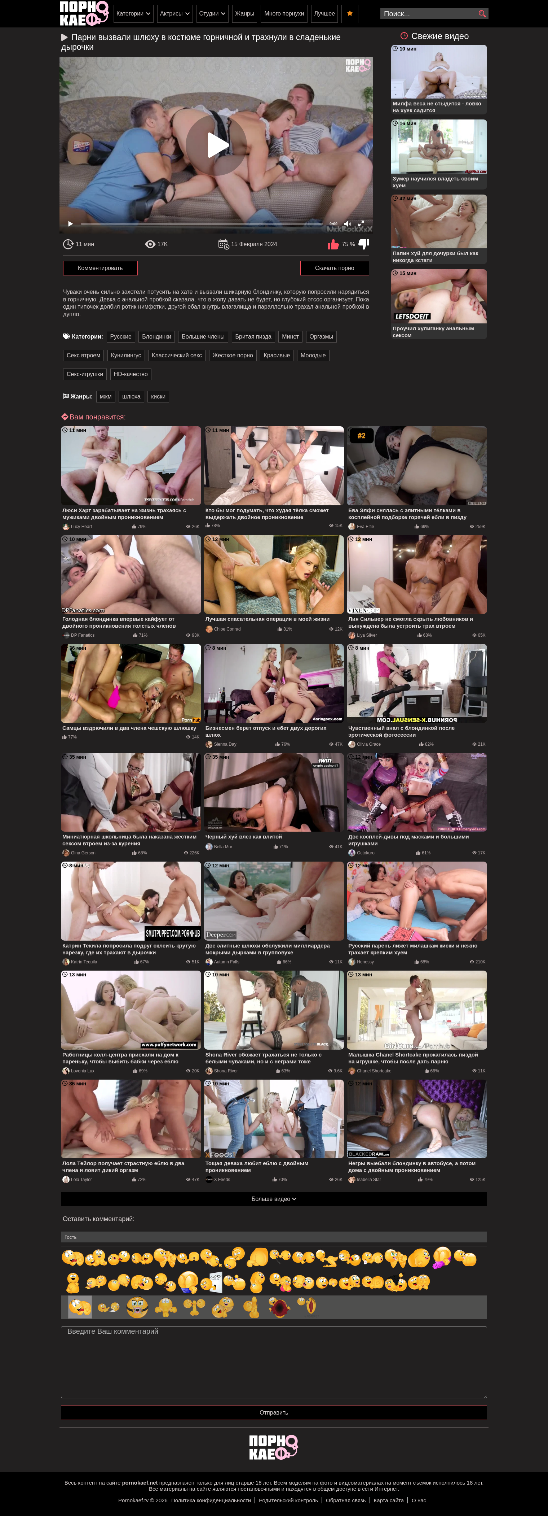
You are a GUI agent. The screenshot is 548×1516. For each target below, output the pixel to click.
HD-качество (131, 374)
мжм (106, 396)
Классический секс (177, 355)
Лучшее (324, 13)
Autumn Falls (222, 962)
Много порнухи (284, 13)
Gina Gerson (79, 853)
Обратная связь (346, 1500)
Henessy (361, 962)
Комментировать (100, 268)
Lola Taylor (77, 1179)
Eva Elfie (361, 526)
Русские (121, 337)
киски (158, 396)
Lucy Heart (77, 526)
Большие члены (203, 337)
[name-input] (274, 1237)
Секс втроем (83, 355)
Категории (129, 13)
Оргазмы (321, 337)
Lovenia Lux (78, 1071)
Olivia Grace (364, 744)
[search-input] (434, 13)
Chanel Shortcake (369, 1071)
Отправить (274, 1413)
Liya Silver (362, 635)
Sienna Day (221, 744)
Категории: (87, 337)
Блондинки (156, 337)
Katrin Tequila (79, 962)
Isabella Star (364, 1179)
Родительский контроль (288, 1500)
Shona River (222, 1071)
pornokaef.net (140, 1483)
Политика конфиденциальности (211, 1500)
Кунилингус (126, 355)
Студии (209, 13)
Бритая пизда (253, 337)
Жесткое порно (233, 355)
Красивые (277, 355)
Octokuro (361, 853)
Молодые (313, 355)
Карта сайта (389, 1500)
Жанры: (81, 396)
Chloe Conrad (223, 629)
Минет (290, 337)
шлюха (131, 396)
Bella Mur (219, 846)
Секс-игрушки (85, 374)
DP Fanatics (78, 635)
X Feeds (218, 1179)
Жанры (244, 13)
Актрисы (171, 13)
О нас (419, 1500)
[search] (482, 14)
